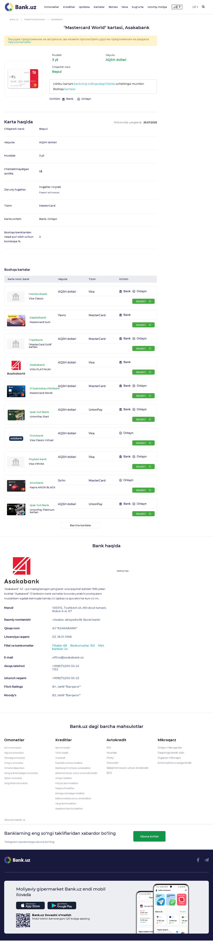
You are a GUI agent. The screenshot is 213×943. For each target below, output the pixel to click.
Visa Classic (36, 298)
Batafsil (143, 301)
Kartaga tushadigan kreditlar (72, 795)
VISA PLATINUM (40, 369)
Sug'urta (137, 7)
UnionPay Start (39, 416)
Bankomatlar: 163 (82, 645)
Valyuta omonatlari (15, 752)
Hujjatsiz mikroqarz (169, 757)
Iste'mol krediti (64, 747)
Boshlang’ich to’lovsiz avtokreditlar (76, 768)
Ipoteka (84, 7)
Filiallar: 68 (60, 645)
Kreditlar (69, 7)
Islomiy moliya (157, 7)
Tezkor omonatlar (15, 778)
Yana (124, 7)
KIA (109, 747)
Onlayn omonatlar (15, 762)
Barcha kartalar (80, 525)
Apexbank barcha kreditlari (71, 811)
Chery (110, 757)
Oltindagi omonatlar (16, 757)
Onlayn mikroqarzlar (170, 747)
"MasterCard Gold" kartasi (40, 345)
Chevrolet (112, 762)
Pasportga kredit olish (171, 752)
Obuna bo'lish (149, 838)
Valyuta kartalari (19, 42)
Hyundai (112, 752)
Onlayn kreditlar (64, 780)
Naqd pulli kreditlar (66, 790)
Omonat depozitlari (16, 768)
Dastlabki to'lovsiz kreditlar (71, 762)
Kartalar (99, 7)
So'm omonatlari (14, 747)
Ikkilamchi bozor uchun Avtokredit (127, 768)
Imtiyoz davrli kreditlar (68, 785)
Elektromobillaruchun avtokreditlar (76, 800)
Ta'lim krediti (63, 752)
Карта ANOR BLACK (42, 487)
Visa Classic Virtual (41, 440)
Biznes (113, 7)
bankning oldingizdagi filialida (94, 84)
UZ (195, 7)
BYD (109, 773)
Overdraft (61, 757)
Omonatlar (51, 7)
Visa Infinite (36, 464)
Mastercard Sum (40, 322)
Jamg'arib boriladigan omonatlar (23, 773)
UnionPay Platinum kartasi (42, 511)
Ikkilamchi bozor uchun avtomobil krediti (76, 774)
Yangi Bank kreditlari (67, 805)
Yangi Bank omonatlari (18, 783)
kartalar (69, 89)
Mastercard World (41, 393)
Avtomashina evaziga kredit (175, 762)
